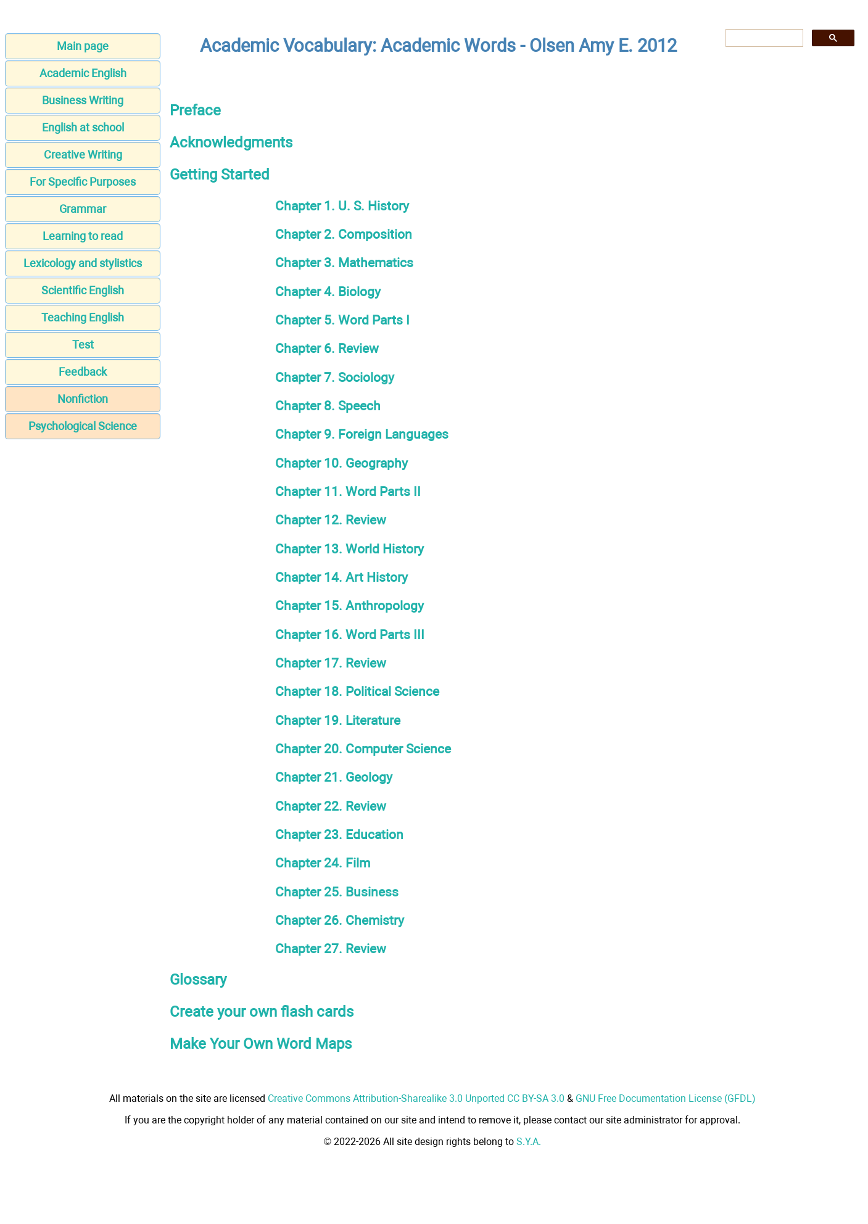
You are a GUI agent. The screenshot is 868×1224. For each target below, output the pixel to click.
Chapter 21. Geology (333, 777)
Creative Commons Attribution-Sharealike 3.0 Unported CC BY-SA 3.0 (416, 1098)
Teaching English (82, 317)
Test (83, 344)
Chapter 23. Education (339, 834)
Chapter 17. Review (330, 663)
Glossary (198, 979)
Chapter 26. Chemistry (339, 920)
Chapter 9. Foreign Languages (361, 434)
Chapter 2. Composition (343, 234)
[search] (763, 38)
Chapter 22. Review (330, 806)
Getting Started (220, 174)
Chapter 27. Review (330, 948)
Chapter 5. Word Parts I (342, 320)
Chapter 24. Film (322, 862)
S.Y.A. (528, 1142)
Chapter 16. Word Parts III (349, 634)
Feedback (83, 371)
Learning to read (83, 236)
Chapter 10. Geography (341, 463)
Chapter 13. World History (349, 548)
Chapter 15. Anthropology (349, 605)
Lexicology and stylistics (82, 263)
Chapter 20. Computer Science (363, 748)
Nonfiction (82, 398)
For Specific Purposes (83, 181)
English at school (83, 127)
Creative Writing (83, 154)
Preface (195, 110)
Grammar (82, 208)
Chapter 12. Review (330, 519)
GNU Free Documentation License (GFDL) (666, 1098)
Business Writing (82, 100)
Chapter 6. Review (327, 348)
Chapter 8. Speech (328, 405)
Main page (83, 45)
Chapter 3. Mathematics (344, 262)
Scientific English (82, 290)
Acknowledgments (231, 142)
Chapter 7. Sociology (334, 377)
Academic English (82, 73)
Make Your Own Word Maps (261, 1043)
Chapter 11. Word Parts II (348, 491)
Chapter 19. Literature (337, 720)
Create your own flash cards (261, 1011)
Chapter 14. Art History (341, 577)
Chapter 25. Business (337, 891)
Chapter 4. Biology (328, 291)
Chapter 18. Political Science (357, 691)
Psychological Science (82, 426)
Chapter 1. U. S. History (342, 205)
